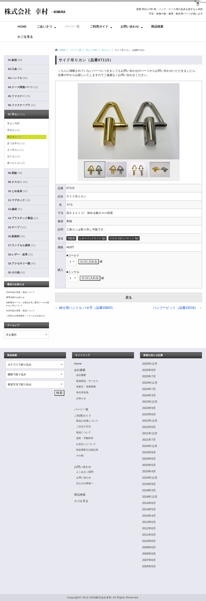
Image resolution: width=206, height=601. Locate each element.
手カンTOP (91, 50)
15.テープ (17, 227)
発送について (83, 432)
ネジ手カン (15, 150)
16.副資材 (16, 236)
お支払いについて (86, 444)
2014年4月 (149, 515)
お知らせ (81, 398)
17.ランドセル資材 (21, 245)
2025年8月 (149, 370)
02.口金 (15, 69)
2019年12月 (149, 477)
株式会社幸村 (104, 597)
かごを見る (25, 36)
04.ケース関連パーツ (23, 87)
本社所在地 (82, 392)
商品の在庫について (87, 420)
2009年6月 (149, 547)
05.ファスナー (19, 96)
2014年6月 (149, 503)
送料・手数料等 (84, 438)
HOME (62, 50)
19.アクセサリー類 (21, 263)
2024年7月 (149, 389)
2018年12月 (149, 496)
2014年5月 (149, 509)
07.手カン (16, 114)
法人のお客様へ (84, 483)
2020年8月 (149, 452)
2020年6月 (149, 458)
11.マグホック (19, 200)
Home (22, 26)
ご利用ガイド (99, 26)
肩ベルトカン (16, 163)
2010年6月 (149, 541)
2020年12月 (149, 446)
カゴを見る (81, 501)
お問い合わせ (129, 26)
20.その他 (16, 272)
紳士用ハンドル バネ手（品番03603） (85, 307)
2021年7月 (149, 439)
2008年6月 (149, 553)
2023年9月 (149, 408)
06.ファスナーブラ (21, 105)
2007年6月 (149, 560)
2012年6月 (149, 528)
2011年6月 (149, 534)
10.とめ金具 (17, 191)
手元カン (13, 130)
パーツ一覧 (72, 26)
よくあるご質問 (84, 471)
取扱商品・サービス (87, 381)
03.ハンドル (17, 78)
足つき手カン (16, 143)
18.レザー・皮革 (20, 254)
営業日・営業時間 (86, 386)
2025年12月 (149, 363)
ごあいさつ (44, 26)
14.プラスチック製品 (23, 218)
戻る (128, 297)
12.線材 (15, 209)
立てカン (13, 156)
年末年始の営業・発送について (20, 292)
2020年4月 (149, 471)
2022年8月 (149, 427)
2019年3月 (149, 490)
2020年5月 (149, 465)
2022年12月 (149, 420)
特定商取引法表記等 (87, 449)
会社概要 (80, 370)
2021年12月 (149, 433)
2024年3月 (149, 395)
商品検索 (157, 26)
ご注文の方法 (83, 426)
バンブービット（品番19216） (177, 307)
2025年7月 (149, 376)
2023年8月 (149, 414)
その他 (80, 455)
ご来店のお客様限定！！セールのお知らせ (25, 316)
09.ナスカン (17, 182)
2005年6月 (149, 566)
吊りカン (105, 50)
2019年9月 (149, 484)
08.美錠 (15, 173)
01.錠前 (15, 60)
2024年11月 (149, 382)
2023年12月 (149, 401)
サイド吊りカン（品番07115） (130, 50)
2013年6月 (149, 522)
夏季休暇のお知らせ (15, 297)
